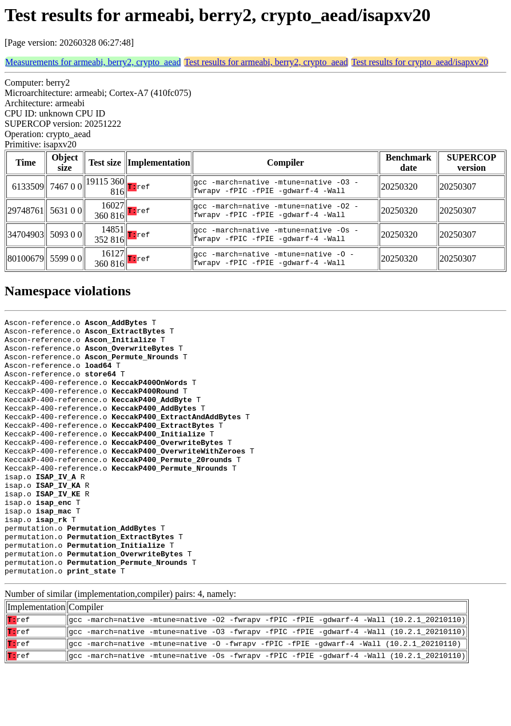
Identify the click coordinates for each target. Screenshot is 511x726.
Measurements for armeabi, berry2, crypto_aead (93, 62)
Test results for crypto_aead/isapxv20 (420, 62)
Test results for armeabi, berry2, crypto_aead (266, 62)
